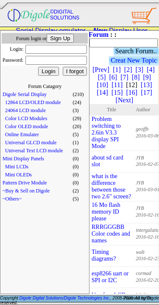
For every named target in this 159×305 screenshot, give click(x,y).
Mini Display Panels (23, 159)
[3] (139, 69)
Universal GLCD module (30, 143)
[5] (102, 77)
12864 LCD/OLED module (33, 102)
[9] (147, 77)
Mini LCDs (16, 167)
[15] (117, 92)
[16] (132, 92)
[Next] (125, 100)
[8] (136, 77)
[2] (128, 69)
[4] (151, 69)
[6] (113, 77)
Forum (99, 34)
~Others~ (12, 199)
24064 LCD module (25, 110)
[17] (146, 92)
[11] (117, 84)
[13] (146, 84)
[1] (117, 69)
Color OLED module (26, 126)
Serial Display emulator (51, 30)
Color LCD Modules (26, 118)
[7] (124, 77)
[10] (102, 84)
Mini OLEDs (18, 175)
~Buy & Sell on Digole (26, 191)
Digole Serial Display (25, 94)
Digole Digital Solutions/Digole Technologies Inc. (65, 298)
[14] (102, 92)
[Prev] (100, 69)
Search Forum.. (136, 51)
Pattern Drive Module (25, 183)
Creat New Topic (134, 60)
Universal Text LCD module (34, 151)
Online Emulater (22, 134)
